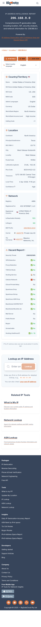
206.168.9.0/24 (29, 228)
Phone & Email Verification (11, 472)
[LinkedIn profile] (20, 602)
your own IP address (28, 382)
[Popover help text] (14, 186)
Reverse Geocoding (9, 468)
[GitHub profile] (26, 602)
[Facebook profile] (8, 602)
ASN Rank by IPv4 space (11, 522)
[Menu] (4, 3)
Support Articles (8, 553)
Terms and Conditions (10, 580)
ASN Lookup (6, 503)
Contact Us (6, 573)
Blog (3, 557)
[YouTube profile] (32, 602)
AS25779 (19, 233)
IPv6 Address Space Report (12, 538)
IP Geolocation (7, 464)
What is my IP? (7, 491)
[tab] (10, 59)
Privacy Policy (7, 576)
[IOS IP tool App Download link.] (20, 591)
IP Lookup (5, 499)
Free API (5, 480)
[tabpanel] (20, 205)
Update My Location (9, 495)
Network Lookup (8, 507)
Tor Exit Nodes (7, 526)
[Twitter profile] (14, 602)
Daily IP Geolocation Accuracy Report (16, 518)
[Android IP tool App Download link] (20, 596)
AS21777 (19, 239)
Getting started (7, 549)
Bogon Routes (7, 530)
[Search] (37, 3)
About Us (5, 569)
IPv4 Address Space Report (12, 534)
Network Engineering (9, 476)
